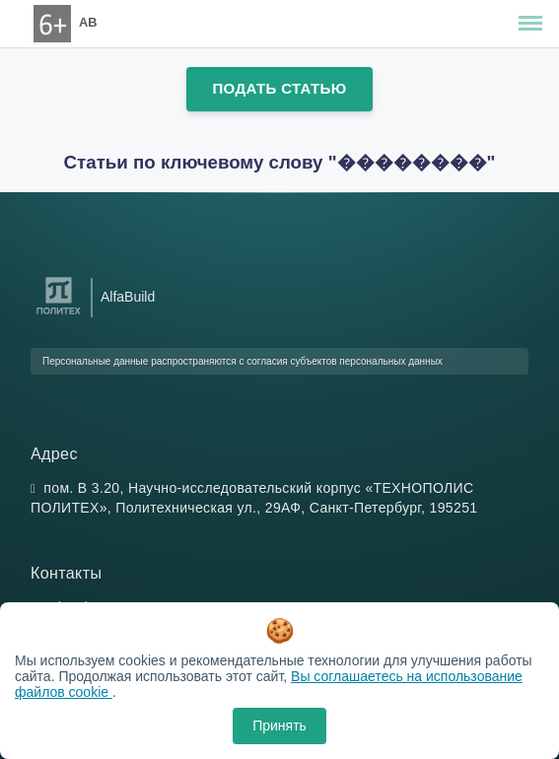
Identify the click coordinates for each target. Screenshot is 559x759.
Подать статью (279, 88)
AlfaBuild (128, 297)
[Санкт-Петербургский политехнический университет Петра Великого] (59, 315)
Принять (279, 725)
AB (88, 22)
